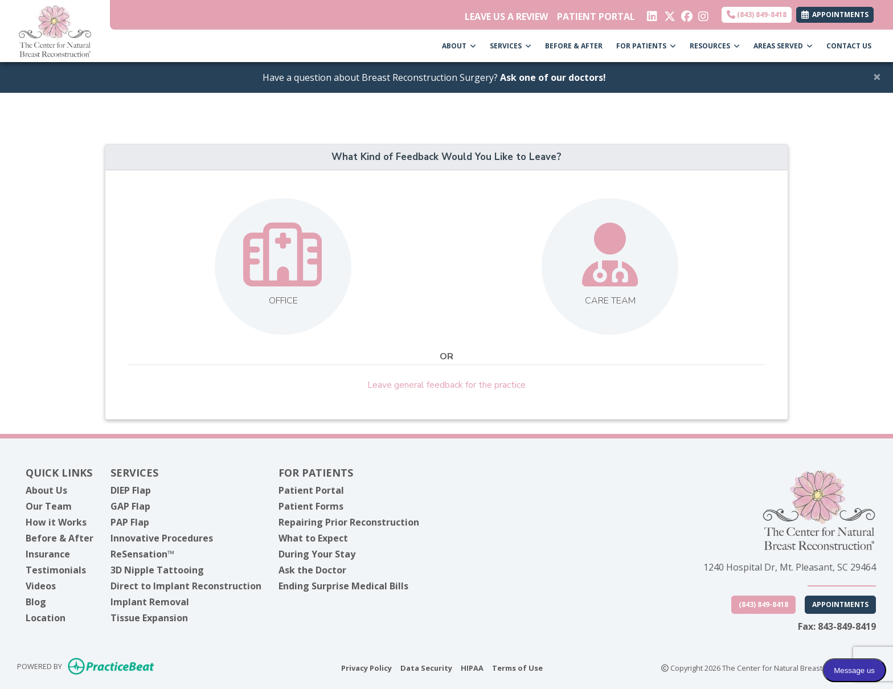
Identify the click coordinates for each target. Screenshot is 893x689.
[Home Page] (55, 30)
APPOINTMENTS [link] (835, 14)
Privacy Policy (366, 667)
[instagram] (702, 14)
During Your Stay (316, 554)
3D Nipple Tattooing (157, 570)
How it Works (56, 522)
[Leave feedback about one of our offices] (283, 266)
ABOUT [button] (459, 46)
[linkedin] (651, 14)
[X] (668, 14)
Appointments (840, 604)
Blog (36, 602)
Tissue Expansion (149, 618)
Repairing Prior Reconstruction (348, 522)
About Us (46, 490)
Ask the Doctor (312, 570)
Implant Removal (149, 602)
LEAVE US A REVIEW (506, 16)
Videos (41, 586)
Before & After (59, 538)
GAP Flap (130, 506)
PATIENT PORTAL (596, 16)
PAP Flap (129, 522)
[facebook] (685, 14)
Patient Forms (310, 506)
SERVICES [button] (510, 46)
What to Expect (313, 538)
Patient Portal (311, 490)
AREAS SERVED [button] (783, 46)
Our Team (49, 506)
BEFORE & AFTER (574, 46)
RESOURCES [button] (715, 46)
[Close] (877, 76)
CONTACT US (848, 46)
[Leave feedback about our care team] (610, 266)
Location (45, 618)
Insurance (48, 554)
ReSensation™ (142, 554)
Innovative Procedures (161, 538)
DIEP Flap (130, 490)
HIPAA (472, 667)
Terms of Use (517, 667)
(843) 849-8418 (757, 14)
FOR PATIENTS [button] (646, 46)
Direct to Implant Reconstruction (185, 586)
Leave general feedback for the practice (446, 385)
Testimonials (56, 570)
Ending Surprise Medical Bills (343, 586)
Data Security (426, 667)
